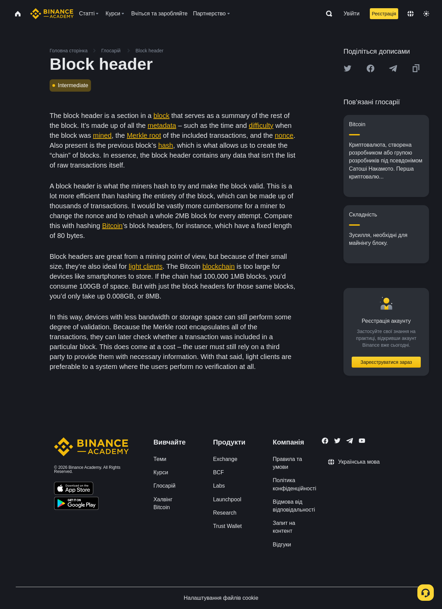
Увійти (351, 13)
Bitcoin (112, 225)
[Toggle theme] (426, 14)
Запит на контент (284, 527)
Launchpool (227, 499)
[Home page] (52, 13)
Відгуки (282, 544)
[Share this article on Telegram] (393, 68)
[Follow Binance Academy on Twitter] (337, 440)
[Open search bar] (327, 14)
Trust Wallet (227, 526)
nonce (284, 135)
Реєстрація (384, 13)
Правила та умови (287, 463)
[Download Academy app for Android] (76, 504)
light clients (145, 266)
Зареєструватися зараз (386, 362)
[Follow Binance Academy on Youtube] (362, 440)
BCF (218, 472)
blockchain (219, 266)
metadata (161, 125)
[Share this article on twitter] (347, 68)
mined (102, 135)
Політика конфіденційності (294, 484)
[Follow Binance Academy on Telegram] (349, 441)
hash (165, 145)
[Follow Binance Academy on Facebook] (325, 440)
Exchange (225, 459)
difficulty (261, 125)
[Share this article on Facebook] (370, 68)
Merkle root (144, 135)
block (162, 115)
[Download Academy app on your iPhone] (73, 489)
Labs (219, 486)
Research (224, 513)
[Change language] (410, 14)
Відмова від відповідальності (294, 506)
